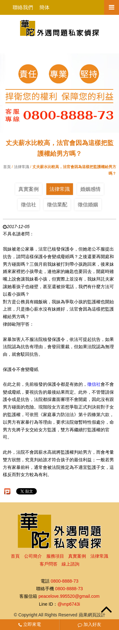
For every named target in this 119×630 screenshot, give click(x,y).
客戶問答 (48, 563)
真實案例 (28, 189)
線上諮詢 (70, 563)
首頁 (7, 167)
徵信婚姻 (88, 204)
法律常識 (21, 167)
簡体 (44, 7)
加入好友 (89, 624)
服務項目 (55, 556)
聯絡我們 (23, 7)
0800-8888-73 (64, 581)
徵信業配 (57, 204)
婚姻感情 (90, 189)
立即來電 (29, 624)
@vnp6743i (68, 604)
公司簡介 (33, 556)
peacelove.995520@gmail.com (68, 596)
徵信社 (28, 204)
